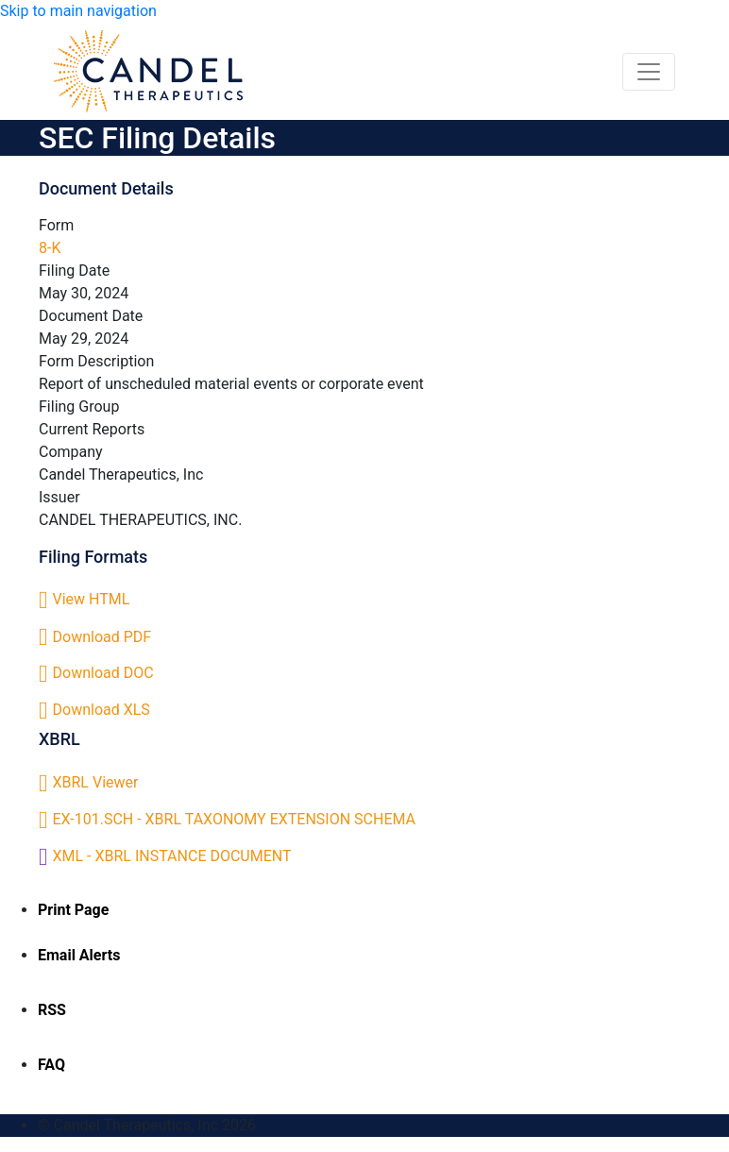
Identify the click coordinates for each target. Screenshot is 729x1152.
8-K (49, 248)
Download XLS (101, 710)
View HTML (91, 599)
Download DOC (103, 673)
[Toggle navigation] (648, 72)
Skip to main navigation (78, 11)
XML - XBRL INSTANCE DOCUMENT (172, 856)
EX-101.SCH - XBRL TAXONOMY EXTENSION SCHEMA (234, 819)
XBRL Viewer (96, 782)
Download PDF (102, 637)
